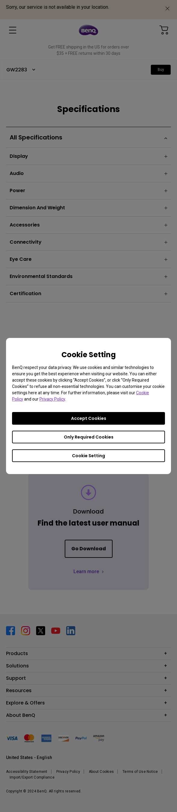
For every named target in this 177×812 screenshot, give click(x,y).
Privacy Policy (52, 399)
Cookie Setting (88, 456)
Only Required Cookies (88, 437)
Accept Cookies (88, 418)
